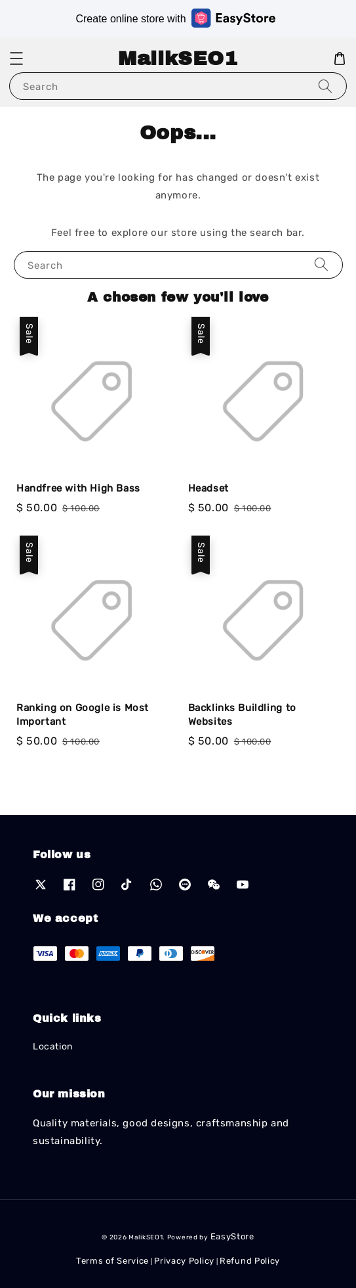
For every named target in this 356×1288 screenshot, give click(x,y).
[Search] (325, 86)
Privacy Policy (184, 1261)
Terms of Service (112, 1261)
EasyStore (232, 1236)
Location (53, 1046)
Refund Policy (250, 1261)
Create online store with (175, 18)
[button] (16, 58)
